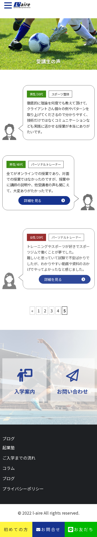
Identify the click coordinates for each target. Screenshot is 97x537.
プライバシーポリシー (23, 489)
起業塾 (8, 447)
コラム (8, 468)
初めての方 (16, 529)
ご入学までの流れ (18, 458)
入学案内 (24, 396)
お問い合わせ (72, 396)
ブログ (8, 438)
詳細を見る (32, 200)
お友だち (84, 529)
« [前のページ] (32, 310)
